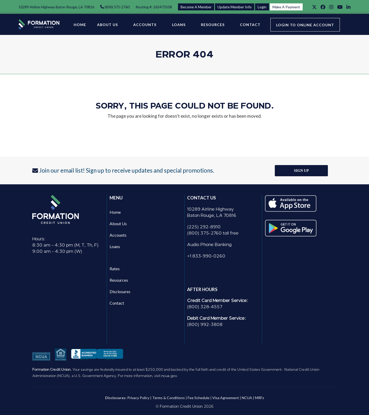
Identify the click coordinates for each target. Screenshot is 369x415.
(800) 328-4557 (204, 306)
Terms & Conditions (168, 397)
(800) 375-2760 (117, 7)
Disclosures (120, 291)
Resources (119, 280)
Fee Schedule (198, 397)
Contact (117, 302)
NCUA (247, 397)
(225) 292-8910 (204, 226)
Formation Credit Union (181, 406)
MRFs (259, 397)
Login (262, 7)
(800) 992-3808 (204, 324)
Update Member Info (235, 7)
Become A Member (196, 7)
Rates (115, 268)
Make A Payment (286, 7)
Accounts (118, 234)
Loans (115, 246)
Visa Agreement (225, 397)
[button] (347, 24)
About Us (118, 223)
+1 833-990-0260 (206, 256)
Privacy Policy (138, 397)
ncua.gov (169, 376)
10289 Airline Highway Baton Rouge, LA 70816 (56, 7)
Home (115, 212)
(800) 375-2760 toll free (213, 233)
